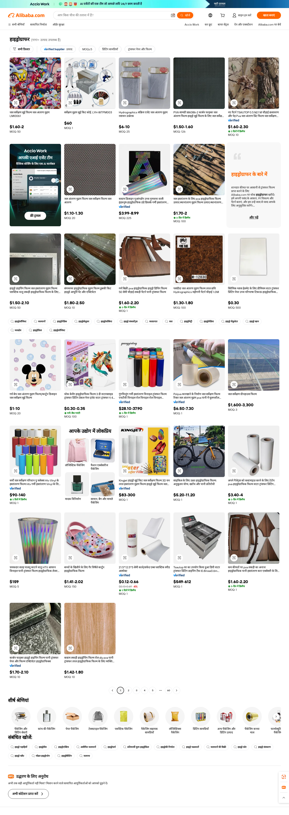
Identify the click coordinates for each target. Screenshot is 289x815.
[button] (173, 15)
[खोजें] (185, 15)
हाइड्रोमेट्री (186, 321)
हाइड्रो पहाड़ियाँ (19, 747)
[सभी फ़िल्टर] (21, 49)
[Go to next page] (176, 690)
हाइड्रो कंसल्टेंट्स (128, 321)
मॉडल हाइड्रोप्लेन (41, 756)
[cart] (223, 15)
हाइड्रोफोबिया (104, 321)
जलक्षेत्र (16, 330)
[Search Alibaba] (112, 15)
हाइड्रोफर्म (110, 747)
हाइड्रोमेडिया (207, 321)
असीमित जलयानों (86, 747)
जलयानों (39, 321)
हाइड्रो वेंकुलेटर (229, 321)
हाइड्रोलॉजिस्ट (18, 321)
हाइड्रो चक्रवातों (190, 747)
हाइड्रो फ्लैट (17, 756)
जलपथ (84, 756)
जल (168, 321)
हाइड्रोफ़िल (35, 330)
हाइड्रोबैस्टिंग (64, 756)
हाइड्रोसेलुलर (81, 321)
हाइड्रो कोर (240, 747)
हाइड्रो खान (252, 321)
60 (168, 690)
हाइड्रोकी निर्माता (165, 747)
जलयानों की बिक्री (216, 747)
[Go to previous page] (112, 690)
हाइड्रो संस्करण (262, 747)
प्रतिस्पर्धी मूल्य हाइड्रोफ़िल (136, 747)
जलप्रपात (151, 321)
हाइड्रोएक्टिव (61, 747)
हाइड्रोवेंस (41, 747)
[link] (284, 777)
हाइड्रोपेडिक (60, 321)
